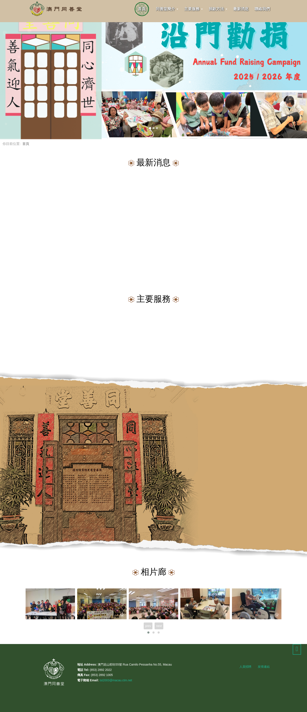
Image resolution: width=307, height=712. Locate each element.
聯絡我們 (262, 9)
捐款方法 (218, 9)
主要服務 (193, 9)
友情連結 (264, 666)
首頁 (142, 9)
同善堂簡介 (167, 9)
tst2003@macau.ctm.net (116, 680)
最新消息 (241, 9)
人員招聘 (245, 666)
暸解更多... (256, 504)
